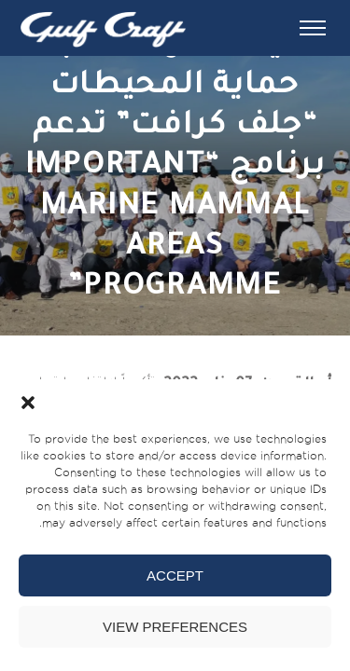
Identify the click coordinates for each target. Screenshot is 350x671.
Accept (175, 575)
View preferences (175, 627)
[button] (28, 402)
